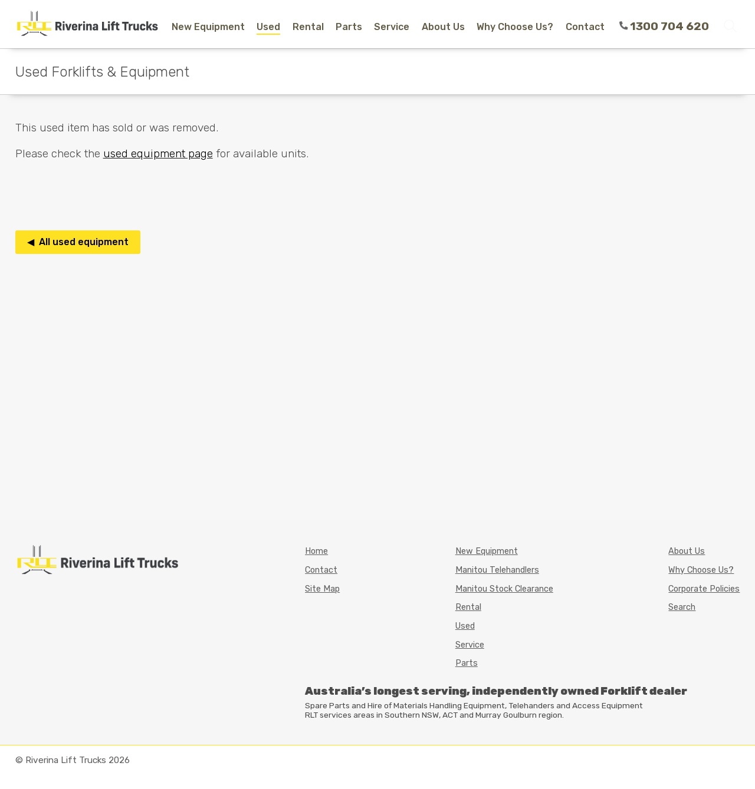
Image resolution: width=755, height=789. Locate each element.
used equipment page (158, 153)
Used (268, 26)
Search (681, 607)
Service (391, 26)
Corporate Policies (704, 589)
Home (316, 551)
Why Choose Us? (515, 26)
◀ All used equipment (78, 241)
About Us (443, 26)
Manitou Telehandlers (497, 570)
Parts (349, 26)
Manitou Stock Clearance (504, 589)
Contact (585, 26)
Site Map (322, 589)
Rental (308, 26)
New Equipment (208, 26)
